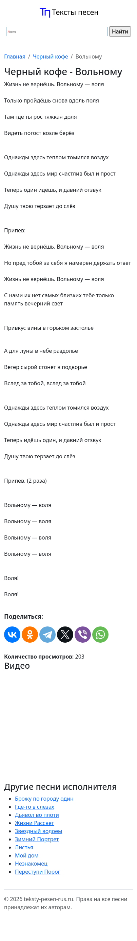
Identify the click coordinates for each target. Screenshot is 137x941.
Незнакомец (31, 863)
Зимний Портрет (37, 839)
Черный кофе (50, 56)
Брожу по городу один (44, 798)
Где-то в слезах (34, 806)
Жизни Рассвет (34, 823)
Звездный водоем (38, 831)
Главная (14, 56)
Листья (24, 847)
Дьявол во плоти (37, 815)
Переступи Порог (37, 871)
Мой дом (27, 855)
